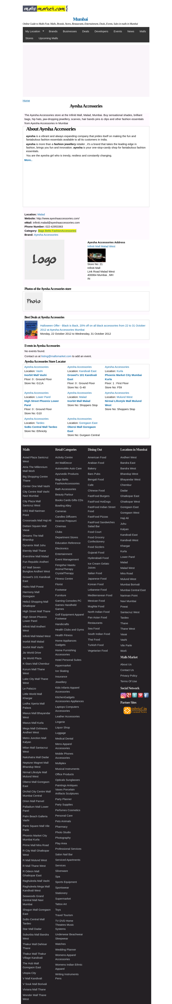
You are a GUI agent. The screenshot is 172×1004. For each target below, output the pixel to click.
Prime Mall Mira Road (36, 845)
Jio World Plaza (32, 658)
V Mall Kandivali (32, 978)
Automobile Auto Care (68, 468)
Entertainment (63, 553)
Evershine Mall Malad (36, 556)
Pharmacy (61, 826)
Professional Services (68, 848)
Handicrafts (62, 624)
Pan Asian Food (97, 617)
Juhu (123, 523)
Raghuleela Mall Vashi (36, 880)
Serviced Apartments (67, 859)
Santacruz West (130, 612)
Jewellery (61, 681)
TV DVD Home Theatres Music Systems (64, 924)
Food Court (94, 531)
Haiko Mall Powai (33, 586)
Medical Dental (64, 738)
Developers (101, 31)
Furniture (60, 595)
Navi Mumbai (128, 601)
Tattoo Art (61, 904)
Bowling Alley (63, 505)
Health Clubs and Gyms (69, 629)
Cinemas (60, 526)
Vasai (123, 634)
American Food (97, 457)
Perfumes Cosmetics (67, 810)
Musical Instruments (67, 768)
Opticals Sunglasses (67, 779)
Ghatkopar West (130, 501)
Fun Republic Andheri (36, 561)
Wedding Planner (65, 949)
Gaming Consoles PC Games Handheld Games (68, 604)
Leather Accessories (67, 716)
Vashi (39, 371)
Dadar (124, 490)
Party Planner (63, 799)
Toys (58, 909)
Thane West (127, 628)
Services (60, 865)
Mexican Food (96, 600)
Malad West (127, 567)
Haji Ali (124, 518)
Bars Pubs (94, 473)
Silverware (61, 870)
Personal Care (64, 815)
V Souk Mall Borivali (35, 984)
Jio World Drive (32, 652)
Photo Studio (63, 832)
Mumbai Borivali (130, 584)
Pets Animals (63, 821)
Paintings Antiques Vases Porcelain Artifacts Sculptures (67, 789)
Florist (59, 584)
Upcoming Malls (48, 38)
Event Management (67, 559)
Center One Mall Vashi (36, 486)
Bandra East (127, 462)
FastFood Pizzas (98, 516)
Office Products (64, 774)
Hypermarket (63, 665)
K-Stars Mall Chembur (36, 663)
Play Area (61, 843)
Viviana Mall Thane (34, 989)
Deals (85, 31)
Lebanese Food (97, 589)
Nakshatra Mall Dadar (36, 757)
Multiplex (60, 763)
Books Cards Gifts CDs (69, 500)
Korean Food (96, 584)
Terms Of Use (128, 681)
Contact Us (127, 670)
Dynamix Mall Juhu (34, 545)
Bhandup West (129, 473)
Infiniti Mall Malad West (101, 246)
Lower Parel (43, 396)
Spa (57, 876)
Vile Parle (126, 645)
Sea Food (94, 628)
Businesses (70, 31)
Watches (60, 943)
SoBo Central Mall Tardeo (40, 426)
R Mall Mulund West (35, 860)
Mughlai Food (96, 606)
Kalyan (124, 529)
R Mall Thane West (34, 865)
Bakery (92, 468)
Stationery (61, 892)
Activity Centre (64, 457)
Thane (124, 623)
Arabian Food (96, 462)
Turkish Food (96, 644)
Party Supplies (64, 804)
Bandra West (128, 468)
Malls (143, 31)
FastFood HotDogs (99, 501)
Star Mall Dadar (32, 928)
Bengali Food (96, 479)
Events (118, 31)
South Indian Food (99, 633)
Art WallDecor (63, 462)
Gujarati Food (96, 552)
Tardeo (40, 422)
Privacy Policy (128, 675)
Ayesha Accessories (46, 234)
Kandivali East (87, 371)
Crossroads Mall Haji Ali (37, 520)
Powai (124, 606)
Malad (41, 214)
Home (26, 100)
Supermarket (63, 898)
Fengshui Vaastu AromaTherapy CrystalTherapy (65, 569)
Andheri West (128, 457)
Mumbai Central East (133, 590)
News (130, 31)
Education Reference (68, 542)
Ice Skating (62, 670)
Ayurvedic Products (67, 473)
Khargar (125, 545)
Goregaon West (129, 512)
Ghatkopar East (129, 495)
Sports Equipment (66, 881)
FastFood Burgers (99, 495)
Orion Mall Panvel (33, 801)
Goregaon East (88, 422)
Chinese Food (96, 490)
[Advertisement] (86, 70)
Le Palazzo (29, 688)
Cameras (60, 511)
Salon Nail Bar (64, 854)
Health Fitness (64, 635)
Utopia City (29, 972)
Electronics (62, 548)
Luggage (60, 732)
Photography (63, 837)
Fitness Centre (64, 578)
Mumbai (80, 19)
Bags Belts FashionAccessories (57, 230)
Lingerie (60, 721)
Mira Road (126, 573)
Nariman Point (129, 595)
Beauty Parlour (64, 494)
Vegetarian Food (98, 650)
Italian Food (95, 573)
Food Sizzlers (96, 546)
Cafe (91, 484)
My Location (33, 31)
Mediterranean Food (100, 595)
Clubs (58, 531)
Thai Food (94, 639)
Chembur (126, 484)
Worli (123, 650)
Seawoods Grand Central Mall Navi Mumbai (33, 900)
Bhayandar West (130, 479)
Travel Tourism (64, 915)
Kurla (120, 371)
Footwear (61, 589)
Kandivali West (129, 540)
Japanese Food (97, 578)
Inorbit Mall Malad (78, 400)
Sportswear (62, 887)
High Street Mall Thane (36, 611)
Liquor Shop (62, 727)
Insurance (61, 676)
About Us (126, 664)
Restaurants (95, 622)
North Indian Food (99, 611)
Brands (53, 31)
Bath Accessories (65, 489)
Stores (29, 38)
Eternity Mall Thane (34, 550)
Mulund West (124, 396)
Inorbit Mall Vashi (35, 375)
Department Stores (66, 537)
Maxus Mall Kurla (33, 722)
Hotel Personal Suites (68, 659)
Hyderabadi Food (98, 557)
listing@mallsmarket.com (56, 356)
